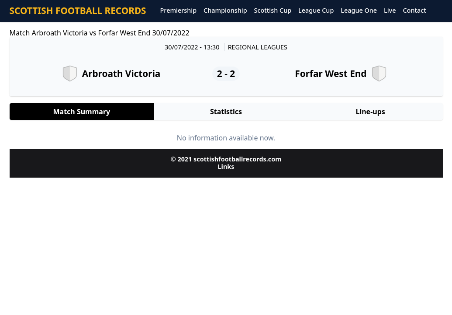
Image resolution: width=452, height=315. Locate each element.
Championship (225, 10)
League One (359, 10)
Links (226, 166)
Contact (414, 10)
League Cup (316, 10)
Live (390, 10)
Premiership (178, 10)
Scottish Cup (273, 10)
